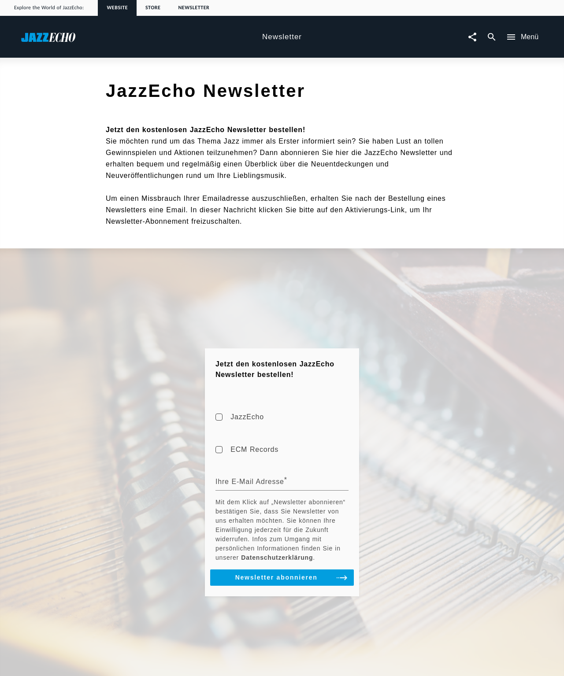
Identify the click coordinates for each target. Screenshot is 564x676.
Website (117, 8)
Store (152, 8)
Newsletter (193, 8)
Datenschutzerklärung (277, 557)
